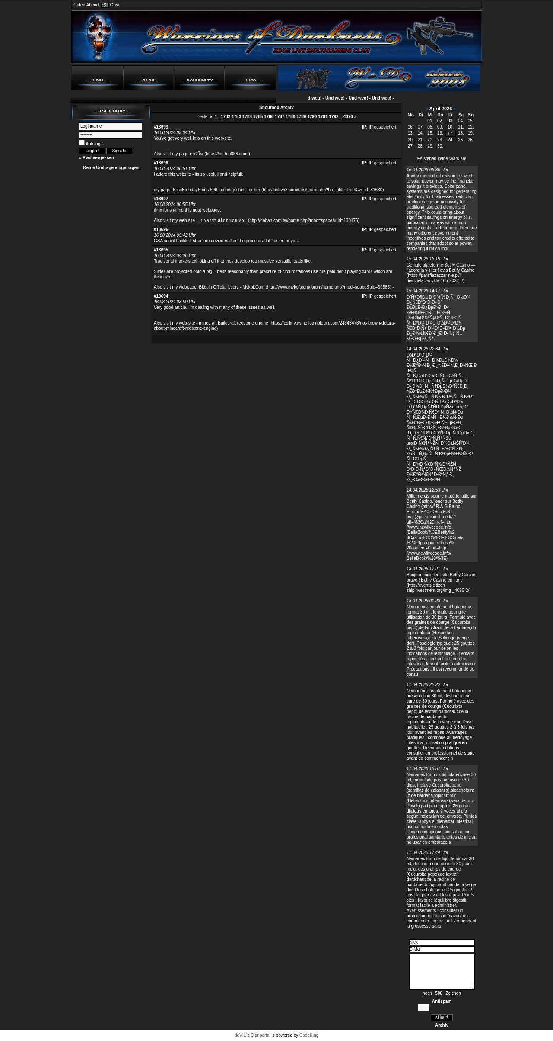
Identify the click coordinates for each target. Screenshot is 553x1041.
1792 (333, 116)
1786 (268, 116)
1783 (236, 116)
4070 (348, 116)
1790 (312, 116)
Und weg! (314, 98)
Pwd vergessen (98, 157)
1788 (290, 116)
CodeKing (308, 1035)
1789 (301, 116)
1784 (247, 116)
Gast (115, 5)
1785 (258, 116)
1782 (225, 116)
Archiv (441, 1025)
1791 (322, 116)
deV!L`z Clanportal (252, 1035)
